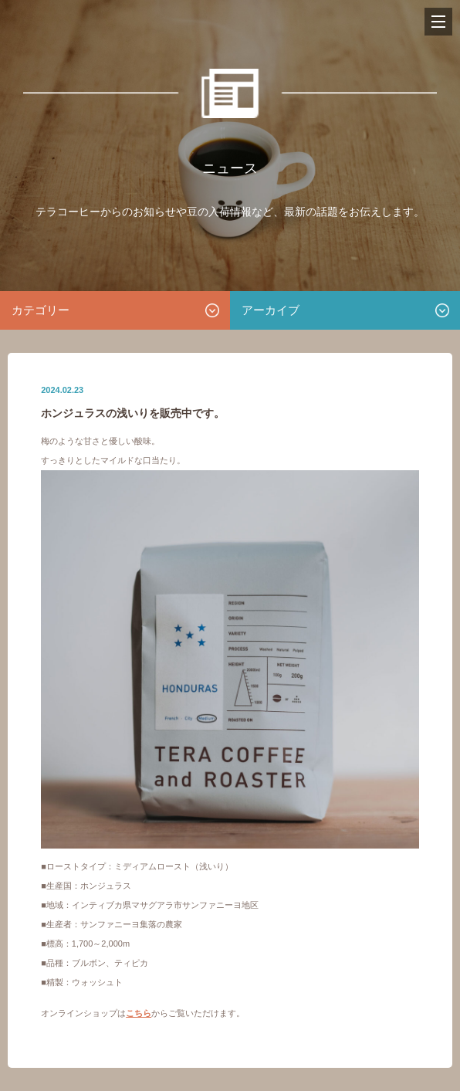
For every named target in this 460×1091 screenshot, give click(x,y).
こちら (138, 1013)
